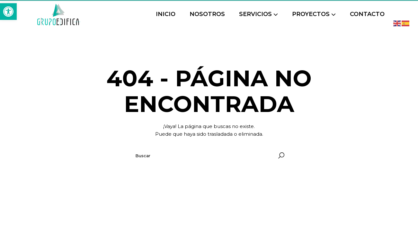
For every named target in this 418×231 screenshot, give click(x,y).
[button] (8, 11)
